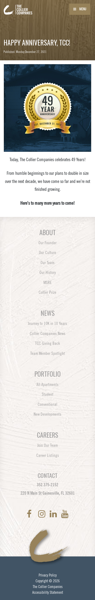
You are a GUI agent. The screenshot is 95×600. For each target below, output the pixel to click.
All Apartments (47, 384)
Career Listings (47, 455)
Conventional (47, 404)
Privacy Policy (48, 575)
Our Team (47, 262)
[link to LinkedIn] (54, 514)
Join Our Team (47, 445)
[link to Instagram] (42, 514)
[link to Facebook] (30, 514)
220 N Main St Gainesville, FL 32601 (48, 493)
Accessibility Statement (47, 592)
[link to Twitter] (36, 514)
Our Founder (47, 242)
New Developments (47, 414)
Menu (79, 9)
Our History (47, 272)
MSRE (47, 282)
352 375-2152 (47, 484)
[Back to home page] (31, 7)
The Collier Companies (48, 586)
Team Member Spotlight (47, 353)
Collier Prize (47, 292)
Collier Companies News (47, 333)
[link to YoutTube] (64, 514)
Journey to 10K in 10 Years (47, 323)
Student (47, 394)
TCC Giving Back (47, 343)
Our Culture (47, 252)
